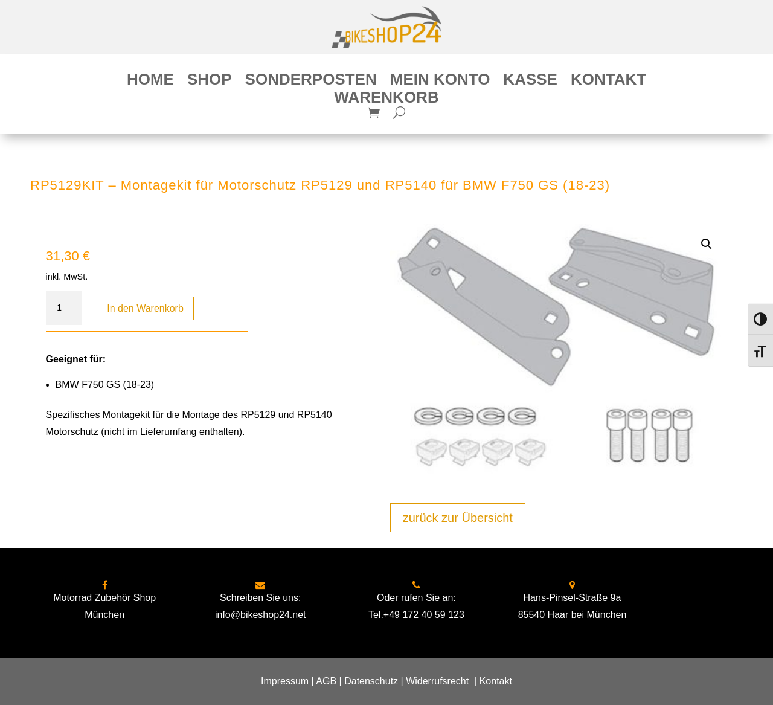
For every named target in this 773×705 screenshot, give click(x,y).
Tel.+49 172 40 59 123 (416, 615)
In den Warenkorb (145, 308)
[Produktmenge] (64, 308)
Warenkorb (386, 99)
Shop (209, 81)
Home (150, 81)
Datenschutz (371, 681)
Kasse (530, 81)
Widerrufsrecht (437, 681)
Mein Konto (440, 81)
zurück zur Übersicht (458, 517)
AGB (326, 681)
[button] (706, 244)
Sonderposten (311, 81)
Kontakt (608, 81)
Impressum (285, 681)
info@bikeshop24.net (260, 615)
